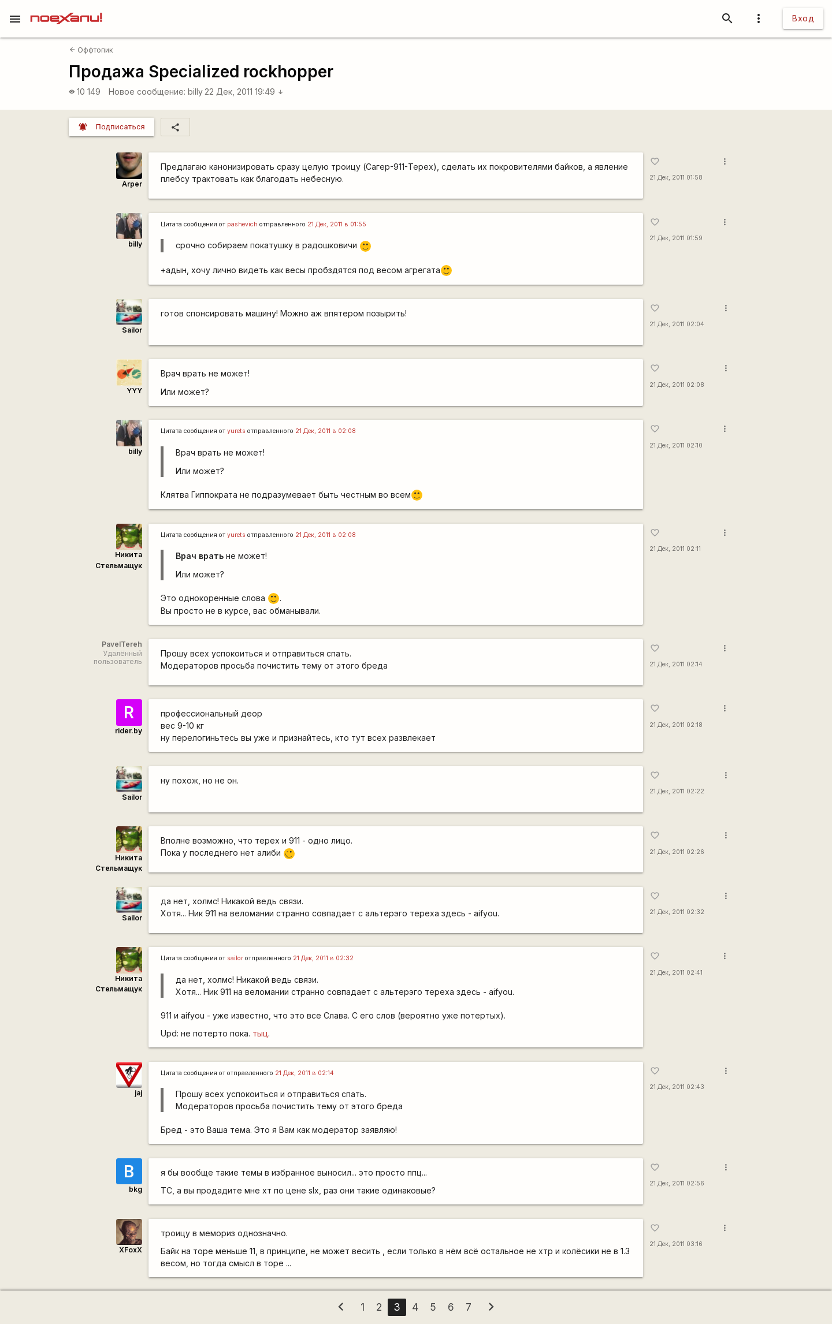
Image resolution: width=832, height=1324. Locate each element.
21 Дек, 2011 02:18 (676, 725)
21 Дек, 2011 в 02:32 (323, 958)
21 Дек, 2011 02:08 (676, 385)
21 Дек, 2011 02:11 (675, 549)
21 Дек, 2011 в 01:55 (336, 224)
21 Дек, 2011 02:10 (676, 445)
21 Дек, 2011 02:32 (676, 912)
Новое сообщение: (147, 91)
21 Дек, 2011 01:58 (676, 177)
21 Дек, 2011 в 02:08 (325, 431)
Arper (132, 184)
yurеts (236, 431)
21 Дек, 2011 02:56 (676, 1183)
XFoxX (130, 1249)
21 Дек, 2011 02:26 (676, 852)
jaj (138, 1092)
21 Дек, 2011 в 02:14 (304, 1073)
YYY (134, 390)
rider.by (128, 730)
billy (195, 91)
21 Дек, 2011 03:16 (676, 1244)
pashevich (242, 224)
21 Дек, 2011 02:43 (676, 1087)
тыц (260, 1033)
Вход (803, 18)
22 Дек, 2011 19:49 (244, 91)
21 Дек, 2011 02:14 (676, 664)
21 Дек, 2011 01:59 (676, 238)
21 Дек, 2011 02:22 (676, 791)
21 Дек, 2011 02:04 (676, 324)
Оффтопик (91, 50)
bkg (135, 1189)
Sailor (132, 330)
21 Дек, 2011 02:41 (676, 972)
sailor (235, 958)
